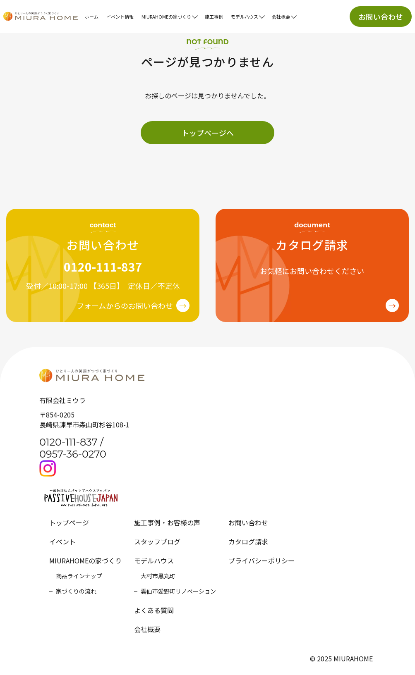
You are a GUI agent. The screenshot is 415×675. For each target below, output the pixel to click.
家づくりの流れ (76, 591)
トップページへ (208, 132)
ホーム (91, 16)
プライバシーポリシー (261, 560)
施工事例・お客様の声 (167, 522)
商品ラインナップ (79, 576)
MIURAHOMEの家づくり (85, 560)
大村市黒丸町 (158, 576)
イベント (62, 541)
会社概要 (147, 629)
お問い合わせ (380, 16)
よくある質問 (154, 610)
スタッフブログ (157, 541)
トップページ (69, 522)
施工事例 (214, 16)
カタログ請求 (248, 541)
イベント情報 (120, 16)
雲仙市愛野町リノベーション (178, 591)
